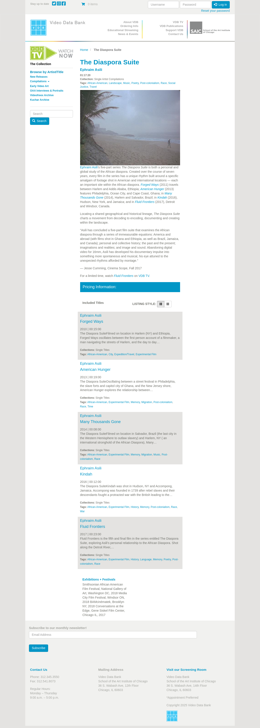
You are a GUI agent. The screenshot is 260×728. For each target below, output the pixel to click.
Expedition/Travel (124, 354)
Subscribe (38, 648)
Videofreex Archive (42, 95)
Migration (146, 402)
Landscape (115, 83)
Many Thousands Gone (100, 422)
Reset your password (215, 10)
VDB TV (178, 22)
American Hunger (152, 189)
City (111, 354)
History (135, 507)
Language (146, 559)
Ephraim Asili (91, 70)
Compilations (39, 81)
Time (90, 406)
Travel (93, 86)
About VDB (130, 22)
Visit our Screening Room (186, 669)
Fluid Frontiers (144, 202)
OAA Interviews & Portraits (46, 90)
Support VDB (174, 30)
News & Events (128, 34)
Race (164, 83)
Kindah (162, 197)
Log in (220, 4)
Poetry (135, 83)
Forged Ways (150, 184)
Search (39, 121)
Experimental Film (146, 354)
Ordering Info (129, 26)
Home (84, 50)
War (82, 511)
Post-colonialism (149, 83)
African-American (97, 83)
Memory (135, 402)
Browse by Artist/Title (46, 72)
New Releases (38, 76)
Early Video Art (39, 86)
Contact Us (175, 34)
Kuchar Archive (39, 99)
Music (126, 83)
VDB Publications (171, 26)
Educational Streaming (123, 30)
